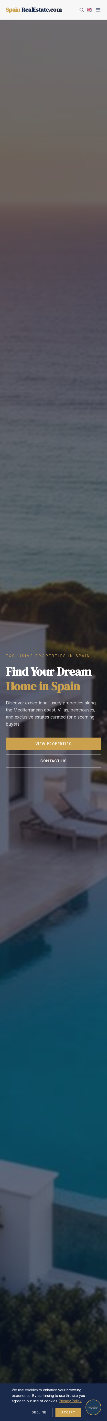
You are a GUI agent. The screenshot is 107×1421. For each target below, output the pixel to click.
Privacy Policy (70, 1401)
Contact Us (53, 761)
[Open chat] (93, 1407)
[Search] (81, 9)
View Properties (53, 744)
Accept (68, 1412)
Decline (39, 1412)
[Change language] (89, 10)
